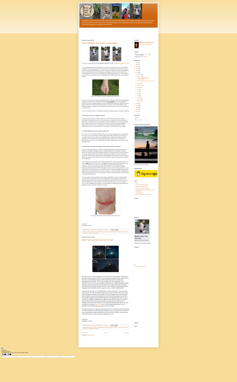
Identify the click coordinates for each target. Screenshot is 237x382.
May (138, 93)
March (138, 97)
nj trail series (99, 231)
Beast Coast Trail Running (147, 42)
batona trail (96, 327)
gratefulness (101, 327)
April (138, 95)
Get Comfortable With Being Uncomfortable (99, 43)
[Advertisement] (144, 295)
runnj (122, 231)
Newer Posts (85, 332)
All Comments (139, 120)
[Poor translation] (9, 354)
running (118, 231)
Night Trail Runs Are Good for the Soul (97, 240)
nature (106, 327)
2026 (137, 62)
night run (116, 327)
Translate (143, 56)
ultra (91, 233)
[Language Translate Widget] (142, 54)
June (138, 91)
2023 (137, 68)
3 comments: (105, 325)
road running (105, 231)
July (138, 89)
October (139, 83)
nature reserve (111, 327)
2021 (137, 72)
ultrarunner (96, 328)
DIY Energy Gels (139, 192)
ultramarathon (96, 233)
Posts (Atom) (91, 335)
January (139, 101)
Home (105, 332)
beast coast (88, 231)
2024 (137, 66)
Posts (137, 117)
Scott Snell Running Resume (142, 184)
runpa (124, 231)
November (139, 76)
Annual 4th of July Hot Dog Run (143, 188)
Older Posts (126, 332)
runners (115, 231)
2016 (137, 111)
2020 (137, 103)
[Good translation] (4, 354)
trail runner (124, 327)
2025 (137, 64)
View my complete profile (145, 44)
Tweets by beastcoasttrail (140, 266)
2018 (137, 107)
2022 (137, 70)
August (138, 87)
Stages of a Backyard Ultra (142, 186)
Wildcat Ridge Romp (122, 63)
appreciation (88, 327)
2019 (137, 105)
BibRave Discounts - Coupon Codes (144, 194)
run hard (111, 231)
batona (92, 327)
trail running (88, 233)
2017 (137, 109)
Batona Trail (98, 304)
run (108, 231)
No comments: (106, 229)
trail (120, 327)
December (139, 74)
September (139, 85)
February (139, 99)
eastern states (93, 231)
